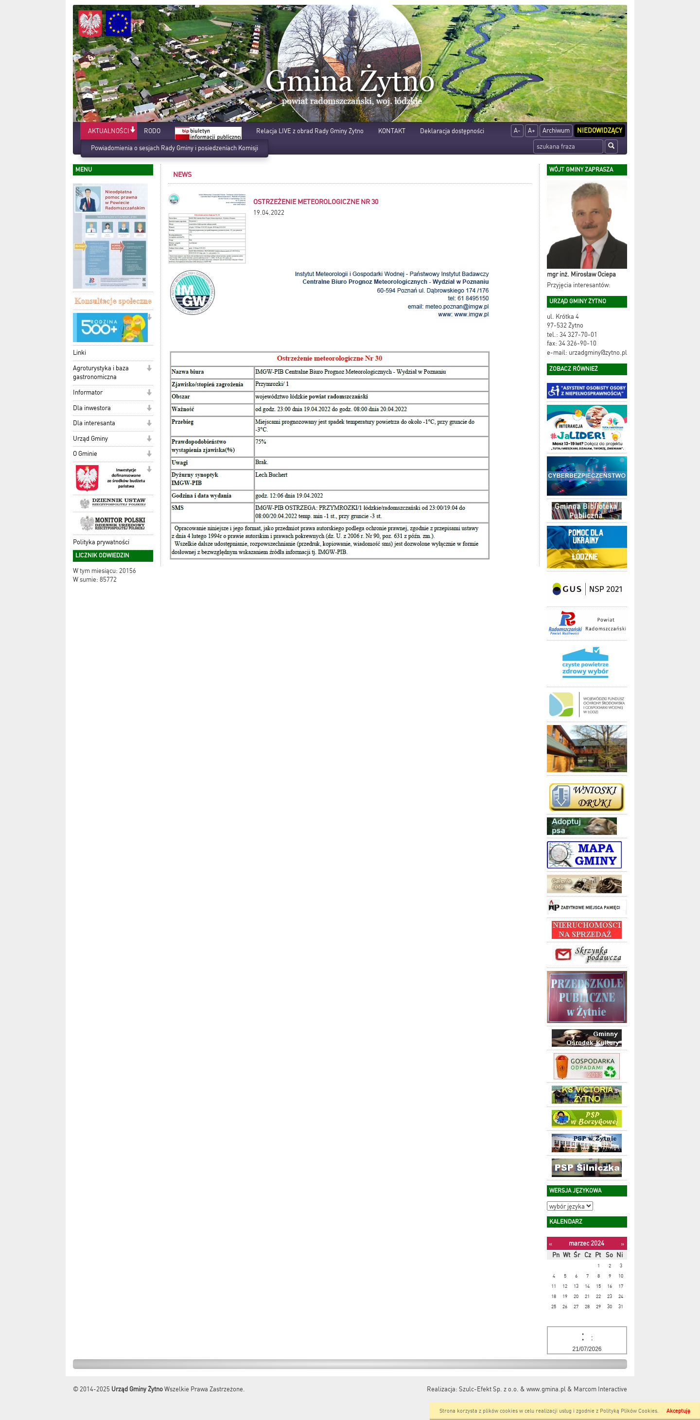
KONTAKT (391, 131)
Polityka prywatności (101, 542)
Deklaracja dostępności (452, 131)
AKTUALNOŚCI (108, 131)
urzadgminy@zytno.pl (598, 352)
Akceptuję (678, 1411)
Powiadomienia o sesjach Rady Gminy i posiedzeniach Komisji (174, 148)
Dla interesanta (94, 423)
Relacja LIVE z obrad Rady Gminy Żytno (310, 131)
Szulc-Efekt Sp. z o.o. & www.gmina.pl (512, 1389)
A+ (531, 130)
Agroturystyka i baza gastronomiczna (101, 372)
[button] (132, 130)
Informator (88, 392)
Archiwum (556, 130)
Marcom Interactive (600, 1389)
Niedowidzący (599, 130)
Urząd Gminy (90, 438)
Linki (79, 352)
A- (517, 130)
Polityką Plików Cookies (628, 1411)
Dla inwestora (92, 408)
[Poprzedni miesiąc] (550, 1243)
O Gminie (85, 453)
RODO (152, 131)
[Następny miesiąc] (622, 1243)
